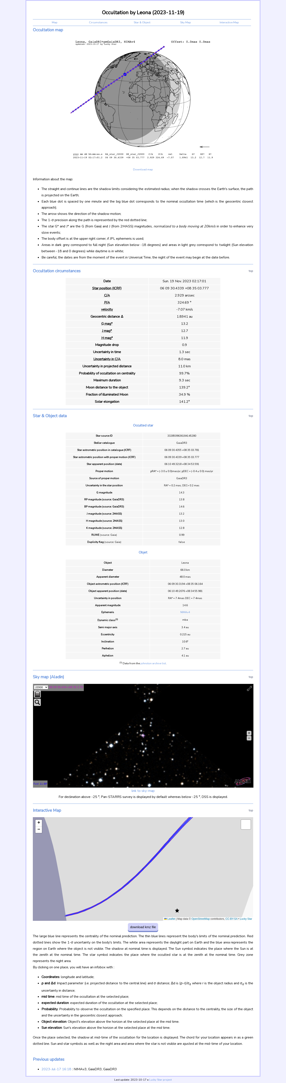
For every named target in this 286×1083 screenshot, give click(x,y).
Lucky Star (246, 918)
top (251, 271)
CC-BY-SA (232, 918)
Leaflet (169, 918)
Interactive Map (229, 22)
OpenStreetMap (200, 918)
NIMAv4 (185, 612)
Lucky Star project (160, 1080)
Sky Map (185, 22)
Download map (143, 169)
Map (54, 22)
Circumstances (98, 22)
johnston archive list (153, 663)
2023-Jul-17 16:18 (56, 1069)
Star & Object (142, 22)
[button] (177, 910)
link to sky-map (143, 790)
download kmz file (143, 927)
